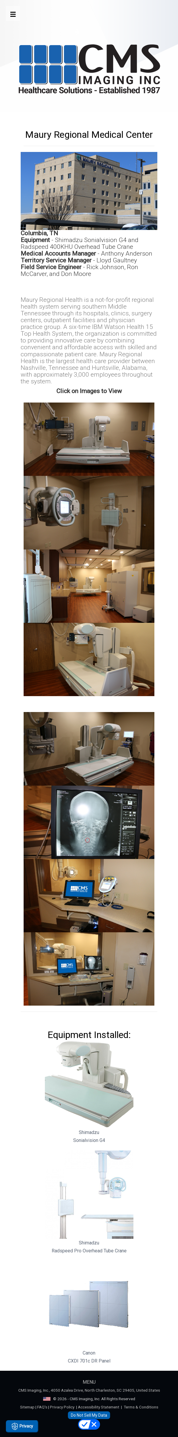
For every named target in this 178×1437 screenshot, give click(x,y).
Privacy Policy (62, 1407)
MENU (89, 1382)
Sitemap (27, 1407)
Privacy (22, 1426)
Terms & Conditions (141, 1407)
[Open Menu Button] (13, 13)
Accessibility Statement (98, 1407)
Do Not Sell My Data (89, 1415)
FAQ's (42, 1407)
